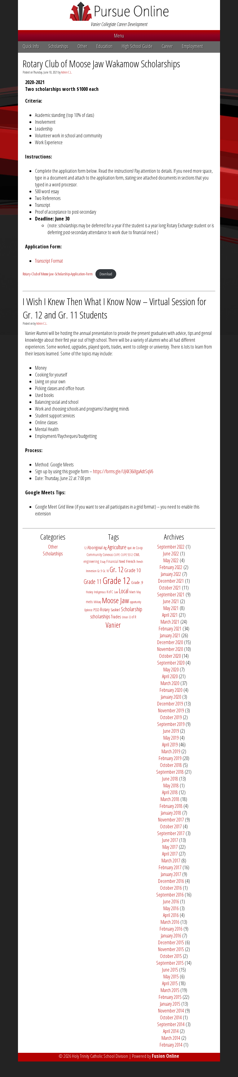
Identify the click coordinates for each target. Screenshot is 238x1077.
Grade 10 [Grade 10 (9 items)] (132, 570)
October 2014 (171, 1017)
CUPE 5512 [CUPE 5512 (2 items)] (127, 555)
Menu (119, 35)
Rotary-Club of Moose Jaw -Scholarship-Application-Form (58, 274)
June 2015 (170, 969)
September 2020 (170, 662)
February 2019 (170, 758)
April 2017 (170, 853)
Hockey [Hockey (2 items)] (89, 592)
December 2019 (170, 703)
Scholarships (58, 46)
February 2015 (170, 997)
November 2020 (170, 649)
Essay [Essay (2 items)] (102, 561)
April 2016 (170, 915)
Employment (192, 46)
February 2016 (171, 928)
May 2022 (170, 560)
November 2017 (171, 819)
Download (105, 274)
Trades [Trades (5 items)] (116, 617)
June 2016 (171, 901)
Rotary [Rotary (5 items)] (105, 609)
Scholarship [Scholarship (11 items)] (131, 609)
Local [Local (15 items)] (123, 591)
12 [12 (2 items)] (85, 548)
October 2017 (171, 826)
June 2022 (171, 553)
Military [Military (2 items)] (97, 602)
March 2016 (170, 922)
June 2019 (171, 731)
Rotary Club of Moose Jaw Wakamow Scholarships (101, 63)
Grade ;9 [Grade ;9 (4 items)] (137, 582)
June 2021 (171, 601)
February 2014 (171, 1044)
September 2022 (170, 546)
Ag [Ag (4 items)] (105, 547)
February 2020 (171, 690)
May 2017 (170, 846)
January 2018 (171, 812)
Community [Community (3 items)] (94, 554)
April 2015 (170, 983)
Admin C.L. (66, 72)
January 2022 (171, 574)
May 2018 (170, 785)
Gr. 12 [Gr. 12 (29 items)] (116, 569)
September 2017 (170, 833)
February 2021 (170, 628)
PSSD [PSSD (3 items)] (96, 609)
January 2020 (171, 696)
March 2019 (170, 751)
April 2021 (170, 615)
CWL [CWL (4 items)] (137, 554)
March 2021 (170, 621)
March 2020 (170, 683)
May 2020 (170, 669)
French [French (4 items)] (130, 561)
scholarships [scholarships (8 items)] (100, 616)
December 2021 (171, 580)
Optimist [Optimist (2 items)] (88, 610)
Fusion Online (165, 1056)
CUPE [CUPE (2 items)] (117, 555)
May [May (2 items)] (138, 592)
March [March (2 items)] (132, 592)
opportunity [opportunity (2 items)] (135, 602)
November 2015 (171, 949)
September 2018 (169, 771)
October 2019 (171, 717)
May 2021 (170, 608)
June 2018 (170, 778)
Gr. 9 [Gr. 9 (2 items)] (99, 571)
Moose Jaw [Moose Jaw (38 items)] (115, 600)
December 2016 (171, 881)
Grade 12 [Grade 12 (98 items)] (116, 580)
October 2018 (171, 765)
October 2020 (170, 655)
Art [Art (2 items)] (134, 548)
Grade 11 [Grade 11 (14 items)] (93, 581)
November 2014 (171, 1010)
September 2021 (170, 594)
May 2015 (170, 976)
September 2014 (170, 1024)
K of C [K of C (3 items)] (110, 591)
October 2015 (171, 956)
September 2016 (169, 894)
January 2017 (171, 874)
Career (167, 46)
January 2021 (170, 635)
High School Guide (137, 46)
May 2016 (170, 908)
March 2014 (170, 1038)
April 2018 (170, 792)
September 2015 (169, 962)
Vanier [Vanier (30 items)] (113, 625)
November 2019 (171, 710)
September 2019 (170, 724)
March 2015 (170, 990)
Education (104, 46)
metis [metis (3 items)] (89, 601)
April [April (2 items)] (129, 548)
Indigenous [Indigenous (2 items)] (100, 592)
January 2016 (171, 935)
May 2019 (170, 737)
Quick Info (31, 46)
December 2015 (171, 942)
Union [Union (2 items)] (125, 617)
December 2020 (170, 642)
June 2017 (170, 840)
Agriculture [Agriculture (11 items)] (117, 547)
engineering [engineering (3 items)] (91, 561)
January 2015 (170, 1003)
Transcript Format (49, 260)
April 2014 (170, 1031)
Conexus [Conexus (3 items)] (108, 554)
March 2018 (170, 799)
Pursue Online (119, 11)
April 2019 (170, 744)
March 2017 (170, 860)
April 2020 (170, 676)
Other (82, 46)
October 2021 (170, 587)
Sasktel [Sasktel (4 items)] (115, 609)
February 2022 (171, 567)
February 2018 (171, 806)
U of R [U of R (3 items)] (132, 617)
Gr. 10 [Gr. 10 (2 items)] (106, 571)
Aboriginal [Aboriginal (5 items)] (95, 547)
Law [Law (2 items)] (116, 592)
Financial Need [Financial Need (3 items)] (115, 561)
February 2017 (170, 867)
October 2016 (171, 887)
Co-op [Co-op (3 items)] (139, 547)
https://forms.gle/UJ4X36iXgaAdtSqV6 (123, 471)
